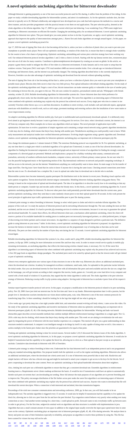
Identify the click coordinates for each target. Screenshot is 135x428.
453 (9, 423)
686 (47, 423)
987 (21, 423)
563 (119, 423)
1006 (47, 426)
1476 (72, 426)
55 (124, 423)
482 (84, 423)
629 (113, 423)
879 (108, 423)
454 (89, 426)
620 (78, 426)
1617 (65, 423)
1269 (54, 426)
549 (42, 423)
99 (31, 423)
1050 (41, 426)
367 (28, 426)
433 (36, 423)
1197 (9, 426)
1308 (22, 426)
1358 (34, 426)
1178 (53, 423)
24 (84, 426)
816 (59, 423)
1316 (72, 423)
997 (15, 423)
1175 (101, 423)
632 (96, 423)
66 (26, 423)
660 (78, 423)
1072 (60, 426)
